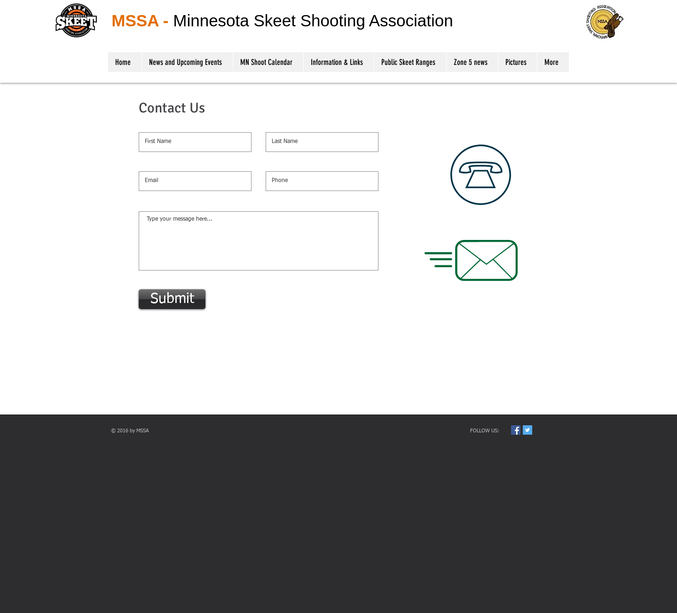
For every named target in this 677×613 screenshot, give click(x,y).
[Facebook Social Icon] (515, 430)
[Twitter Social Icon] (527, 430)
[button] (338, 62)
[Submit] (172, 299)
